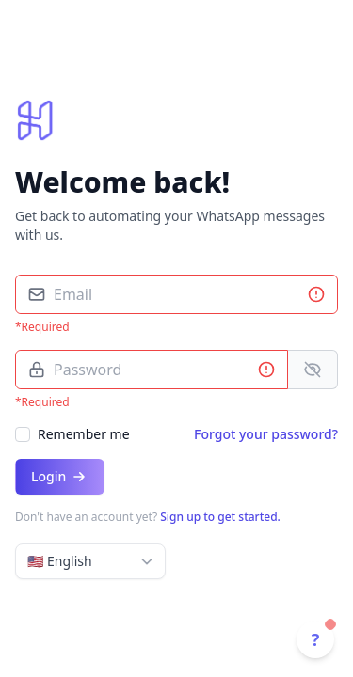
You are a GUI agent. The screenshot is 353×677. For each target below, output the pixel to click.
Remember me (84, 434)
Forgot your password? (266, 434)
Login (59, 476)
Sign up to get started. (220, 517)
